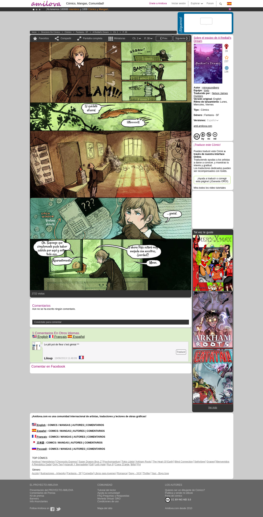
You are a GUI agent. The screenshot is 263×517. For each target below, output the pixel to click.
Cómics (68, 32)
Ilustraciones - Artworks (53, 473)
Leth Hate (100, 464)
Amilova (36, 461)
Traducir (181, 352)
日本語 (38, 442)
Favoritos (44, 38)
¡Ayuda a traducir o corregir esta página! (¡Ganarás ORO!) (212, 180)
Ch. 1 (115, 32)
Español (76, 336)
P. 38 (125, 32)
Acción (35, 473)
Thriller (146, 473)
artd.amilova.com (203, 126)
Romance (122, 473)
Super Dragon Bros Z (90, 461)
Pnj (139, 464)
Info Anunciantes (39, 501)
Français (58, 336)
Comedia (88, 473)
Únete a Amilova (158, 3)
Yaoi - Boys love (160, 473)
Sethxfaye (199, 461)
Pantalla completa (92, 38)
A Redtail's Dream (101, 32)
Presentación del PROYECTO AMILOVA (51, 490)
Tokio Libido (128, 461)
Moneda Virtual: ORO (109, 498)
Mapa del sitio (104, 508)
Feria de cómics (173, 495)
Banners (34, 498)
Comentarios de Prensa (42, 493)
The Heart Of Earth (163, 461)
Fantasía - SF (82, 32)
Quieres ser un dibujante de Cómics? (185, 490)
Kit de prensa (37, 495)
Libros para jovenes (105, 473)
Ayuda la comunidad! (108, 493)
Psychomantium (111, 461)
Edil (91, 464)
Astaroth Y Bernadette (76, 464)
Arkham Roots (143, 461)
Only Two (58, 464)
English (40, 336)
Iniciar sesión (179, 3)
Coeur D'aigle (122, 464)
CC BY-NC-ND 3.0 (178, 499)
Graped (211, 461)
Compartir (66, 38)
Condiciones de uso (108, 501)
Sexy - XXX (135, 473)
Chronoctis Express (66, 461)
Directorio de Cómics (50, 32)
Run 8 (110, 464)
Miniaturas (119, 38)
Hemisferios (48, 461)
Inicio (34, 32)
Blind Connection (184, 461)
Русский (39, 449)
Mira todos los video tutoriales (210, 187)
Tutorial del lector (106, 490)
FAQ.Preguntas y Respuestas (113, 495)
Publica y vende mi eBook (179, 493)
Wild (133, 464)
